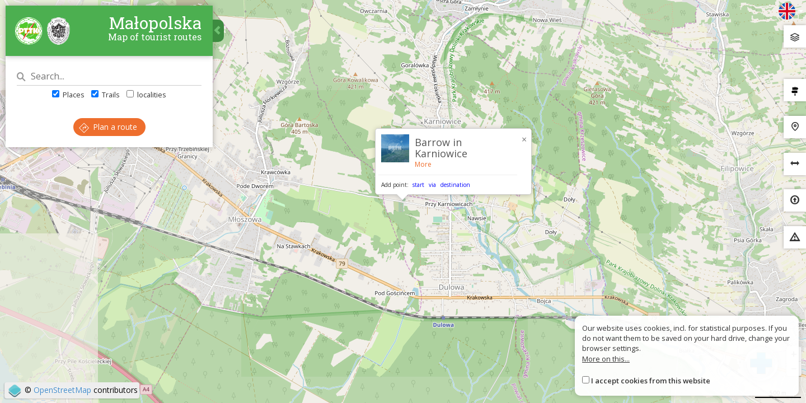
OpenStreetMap (62, 390)
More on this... (606, 359)
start (418, 185)
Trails (105, 95)
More (423, 164)
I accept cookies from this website (650, 381)
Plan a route (108, 126)
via (432, 185)
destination (455, 185)
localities (146, 95)
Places (68, 95)
